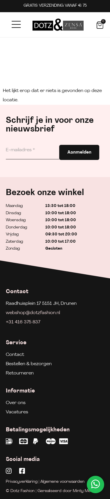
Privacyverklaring (21, 482)
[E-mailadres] (32, 150)
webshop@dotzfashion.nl (33, 313)
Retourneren (20, 373)
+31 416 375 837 (23, 322)
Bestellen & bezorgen (29, 364)
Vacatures (17, 412)
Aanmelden (79, 152)
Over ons (16, 403)
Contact (15, 354)
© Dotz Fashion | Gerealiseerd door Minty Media (51, 491)
